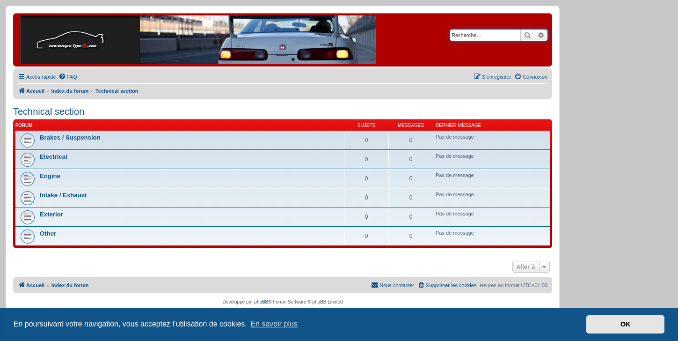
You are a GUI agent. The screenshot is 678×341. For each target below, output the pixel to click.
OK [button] (625, 324)
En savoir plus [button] (274, 324)
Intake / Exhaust (63, 195)
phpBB (261, 301)
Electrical (53, 156)
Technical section (48, 111)
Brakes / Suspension (70, 137)
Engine (50, 175)
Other (48, 233)
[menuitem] (67, 76)
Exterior (51, 214)
